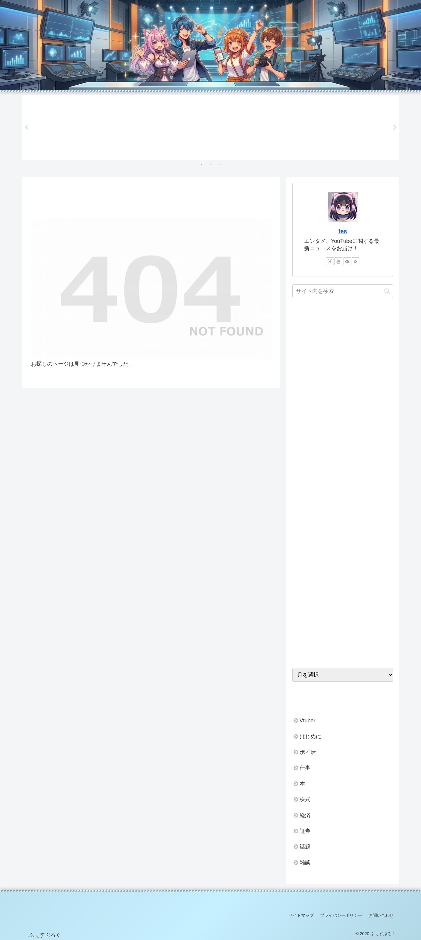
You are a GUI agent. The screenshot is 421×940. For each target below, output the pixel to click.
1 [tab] (202, 164)
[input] (342, 291)
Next (395, 128)
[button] (387, 291)
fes (342, 231)
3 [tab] (220, 164)
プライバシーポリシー (341, 915)
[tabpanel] (60, 126)
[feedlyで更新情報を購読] (347, 261)
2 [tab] (211, 164)
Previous (26, 128)
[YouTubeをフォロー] (338, 261)
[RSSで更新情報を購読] (355, 261)
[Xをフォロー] (330, 261)
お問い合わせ (381, 915)
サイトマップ (301, 915)
